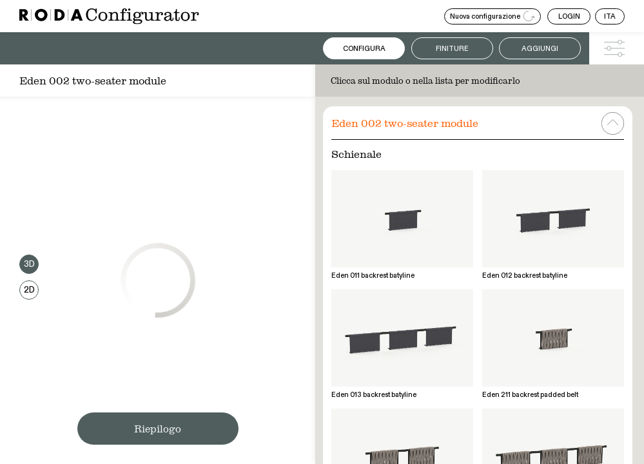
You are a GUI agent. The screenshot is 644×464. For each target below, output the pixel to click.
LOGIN (569, 16)
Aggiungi (540, 48)
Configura (364, 48)
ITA (610, 16)
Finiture (452, 48)
